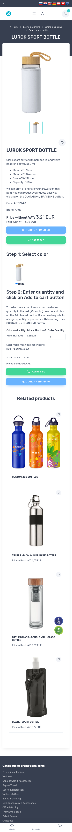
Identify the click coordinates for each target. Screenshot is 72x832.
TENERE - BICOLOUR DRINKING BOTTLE (34, 555)
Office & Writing (10, 807)
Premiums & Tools (11, 812)
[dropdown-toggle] (65, 14)
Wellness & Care (10, 794)
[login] (49, 14)
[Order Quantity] (56, 337)
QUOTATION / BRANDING (36, 230)
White (19, 284)
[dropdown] (3, 3)
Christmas (7, 820)
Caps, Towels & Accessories (16, 781)
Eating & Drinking (11, 798)
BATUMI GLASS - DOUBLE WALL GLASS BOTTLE (33, 639)
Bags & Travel (9, 785)
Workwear (7, 776)
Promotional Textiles (13, 772)
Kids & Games (9, 816)
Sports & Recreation (13, 789)
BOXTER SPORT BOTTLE (25, 722)
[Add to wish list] (58, 414)
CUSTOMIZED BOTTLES (25, 477)
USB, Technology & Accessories (19, 803)
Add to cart (36, 239)
